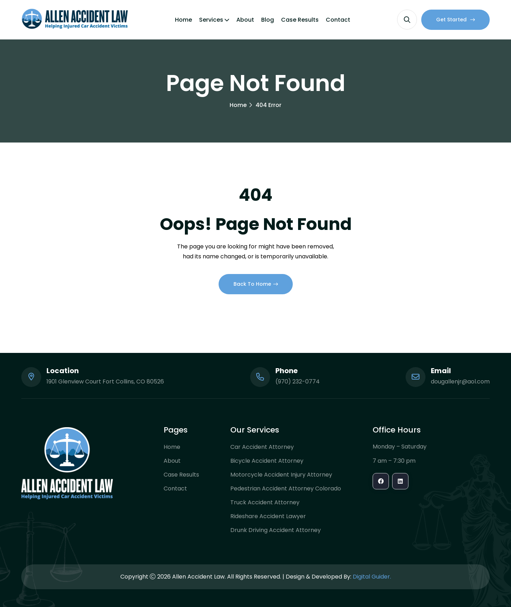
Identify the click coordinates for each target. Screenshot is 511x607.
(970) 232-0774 (297, 381)
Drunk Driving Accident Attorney (275, 530)
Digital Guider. (372, 577)
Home (183, 20)
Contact (338, 20)
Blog (267, 20)
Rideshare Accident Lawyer (268, 516)
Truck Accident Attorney (265, 502)
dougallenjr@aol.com (460, 381)
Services (211, 20)
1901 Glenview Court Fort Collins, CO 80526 (105, 381)
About (245, 20)
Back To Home (255, 284)
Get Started (455, 19)
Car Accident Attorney (262, 447)
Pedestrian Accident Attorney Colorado (285, 488)
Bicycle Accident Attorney (266, 460)
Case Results (300, 20)
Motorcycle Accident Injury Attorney (281, 474)
